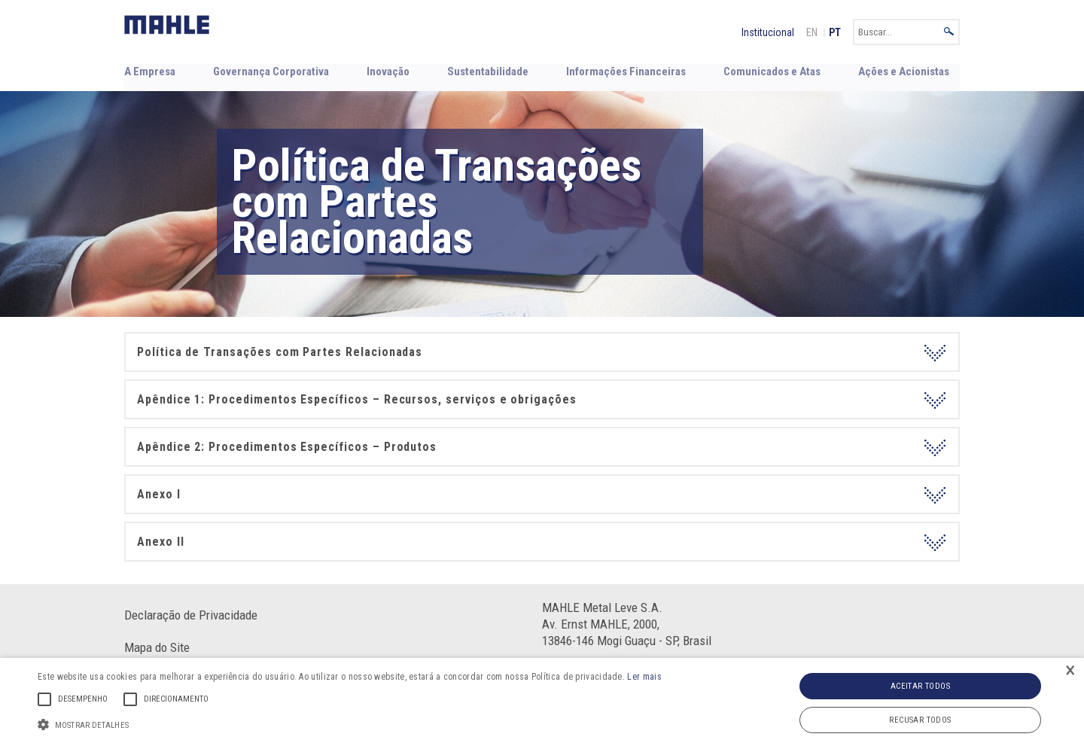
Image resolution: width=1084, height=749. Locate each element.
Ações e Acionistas (904, 71)
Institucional (767, 32)
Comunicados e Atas (772, 71)
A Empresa (148, 71)
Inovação (387, 71)
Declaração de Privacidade (190, 614)
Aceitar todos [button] (920, 686)
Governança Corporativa (270, 71)
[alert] (542, 703)
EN (812, 32)
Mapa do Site (157, 646)
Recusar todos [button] (920, 720)
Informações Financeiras (626, 71)
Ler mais (644, 676)
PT (835, 32)
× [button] (1070, 671)
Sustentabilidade (488, 71)
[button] (350, 723)
